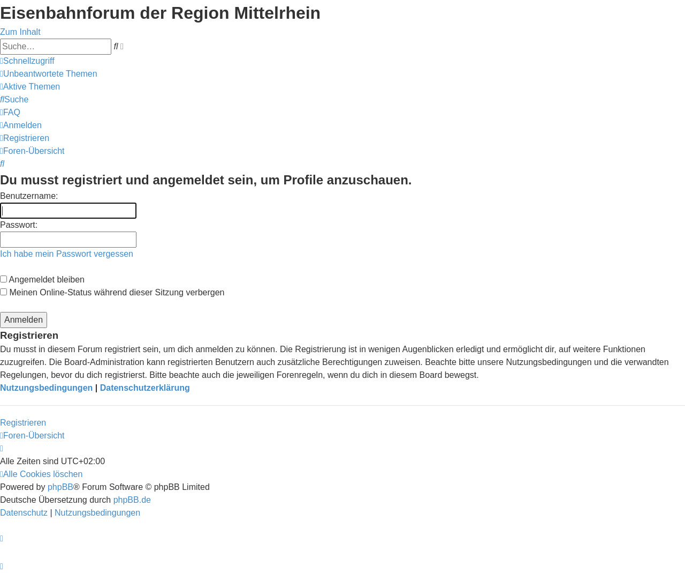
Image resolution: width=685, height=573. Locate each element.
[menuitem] (48, 73)
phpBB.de (132, 499)
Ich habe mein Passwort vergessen (66, 253)
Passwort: (18, 224)
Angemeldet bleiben (42, 279)
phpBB (60, 487)
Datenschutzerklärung (145, 387)
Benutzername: (29, 195)
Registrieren (23, 422)
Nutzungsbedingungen (46, 387)
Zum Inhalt (20, 31)
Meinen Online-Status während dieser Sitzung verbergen (112, 292)
